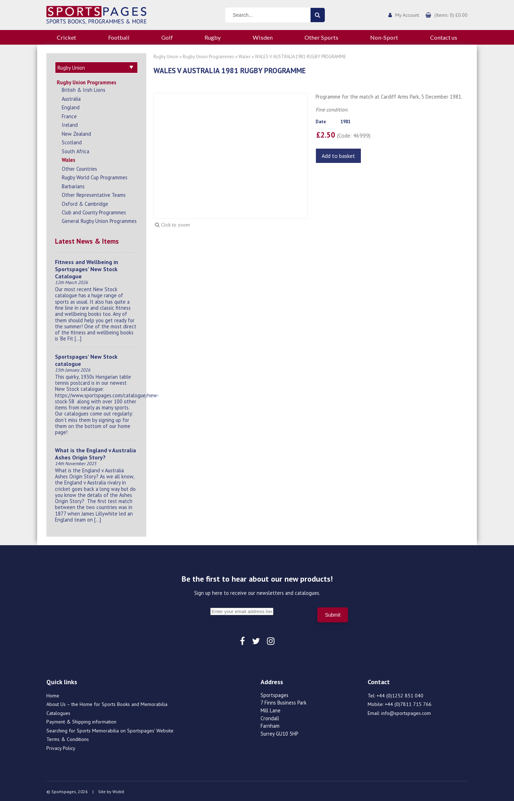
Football (119, 37)
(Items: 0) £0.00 (451, 15)
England (71, 106)
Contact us (443, 37)
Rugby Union (165, 57)
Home (52, 694)
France (69, 115)
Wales (68, 158)
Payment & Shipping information (81, 720)
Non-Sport (384, 37)
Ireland (70, 123)
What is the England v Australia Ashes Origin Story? (95, 453)
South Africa (75, 150)
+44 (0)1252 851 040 (400, 694)
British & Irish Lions (83, 88)
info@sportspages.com (406, 712)
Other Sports (321, 37)
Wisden (263, 37)
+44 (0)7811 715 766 (408, 703)
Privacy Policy (60, 747)
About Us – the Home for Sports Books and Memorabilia (106, 703)
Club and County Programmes (94, 211)
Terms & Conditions (67, 738)
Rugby (213, 37)
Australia (71, 97)
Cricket (66, 37)
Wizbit (118, 790)
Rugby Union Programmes (86, 81)
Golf (167, 37)
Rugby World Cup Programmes (94, 176)
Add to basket (338, 155)
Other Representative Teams (94, 193)
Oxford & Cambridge (85, 202)
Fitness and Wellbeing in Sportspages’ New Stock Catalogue (86, 268)
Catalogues (58, 712)
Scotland (72, 141)
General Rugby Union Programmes (99, 220)
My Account (407, 15)
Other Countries (79, 167)
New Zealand (76, 132)
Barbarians (73, 185)
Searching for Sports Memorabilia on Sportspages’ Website (109, 729)
